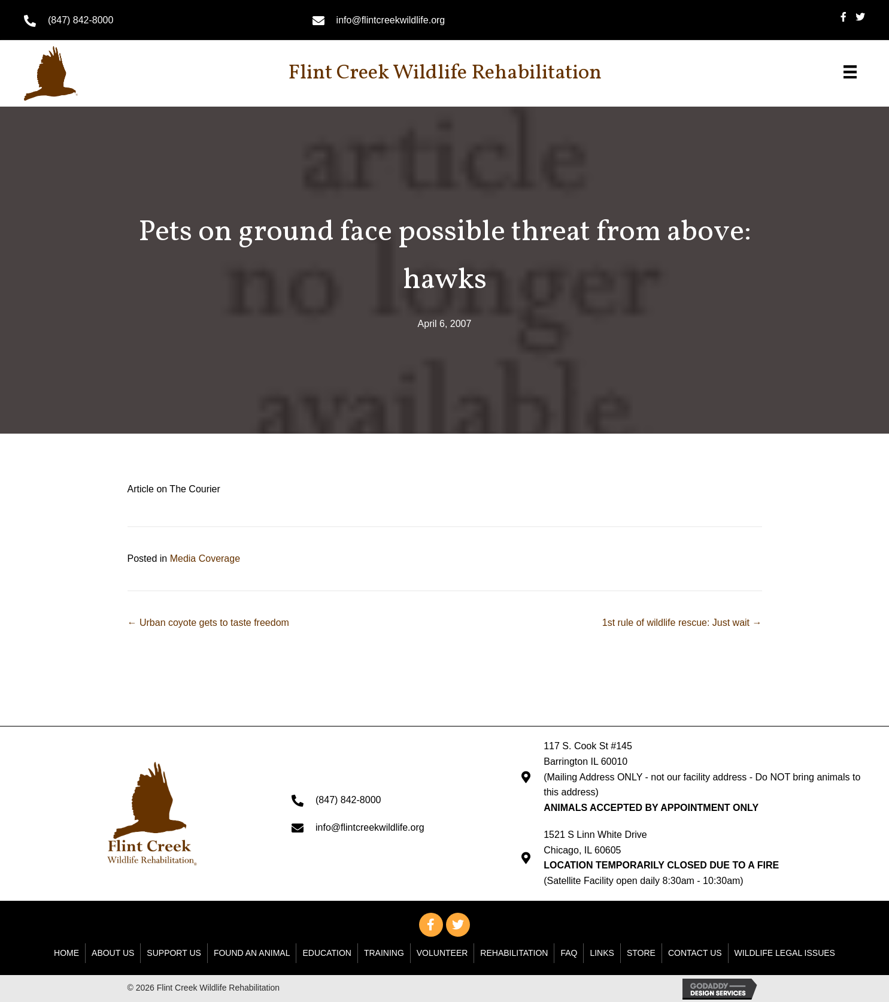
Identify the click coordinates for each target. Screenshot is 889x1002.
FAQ (568, 953)
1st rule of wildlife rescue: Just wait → (682, 622)
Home (66, 953)
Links (602, 953)
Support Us (174, 953)
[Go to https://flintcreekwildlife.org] (77, 73)
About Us (113, 953)
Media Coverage (205, 558)
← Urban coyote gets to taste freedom (208, 622)
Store (641, 953)
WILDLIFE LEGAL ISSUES (785, 953)
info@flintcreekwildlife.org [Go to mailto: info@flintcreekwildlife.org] (390, 20)
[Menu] (850, 72)
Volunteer (442, 953)
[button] (431, 925)
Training (384, 953)
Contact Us (695, 953)
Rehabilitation (514, 953)
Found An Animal (252, 953)
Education (326, 953)
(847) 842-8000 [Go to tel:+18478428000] (80, 20)
